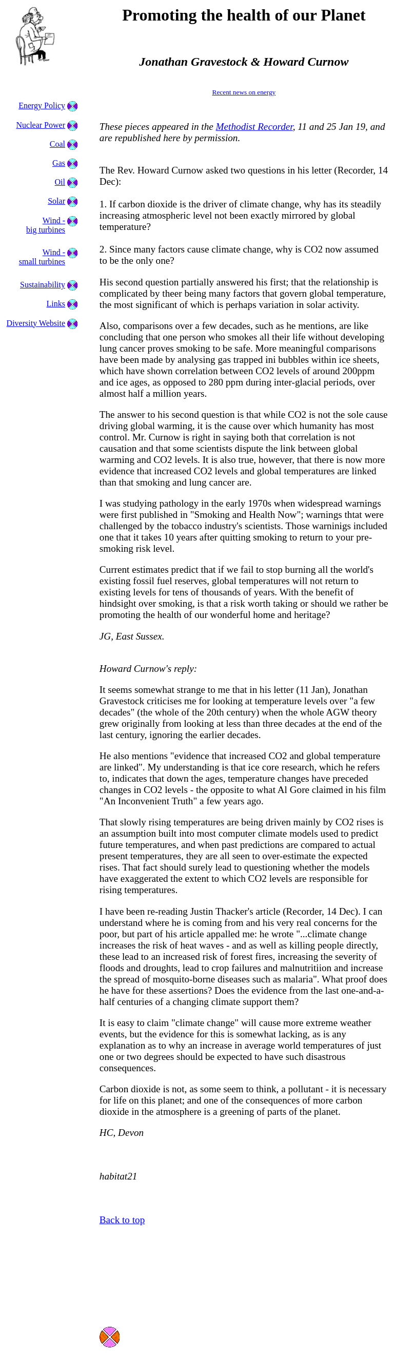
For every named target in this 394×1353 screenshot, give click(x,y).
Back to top (122, 1219)
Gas (58, 163)
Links (56, 303)
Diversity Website (36, 323)
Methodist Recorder (254, 126)
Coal (57, 144)
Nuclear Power (40, 125)
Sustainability (42, 284)
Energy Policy (41, 105)
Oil (60, 182)
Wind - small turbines (42, 257)
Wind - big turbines (45, 225)
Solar (56, 201)
